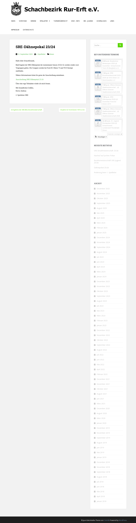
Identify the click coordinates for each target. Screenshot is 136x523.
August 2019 (102, 442)
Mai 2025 (100, 213)
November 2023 (103, 286)
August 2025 (102, 208)
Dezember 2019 (103, 428)
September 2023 (103, 296)
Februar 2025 (102, 227)
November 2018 (103, 467)
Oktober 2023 (102, 291)
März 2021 (101, 403)
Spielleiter (44, 21)
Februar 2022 (102, 374)
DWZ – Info (75, 21)
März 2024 (101, 271)
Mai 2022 (100, 364)
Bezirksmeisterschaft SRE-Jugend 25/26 (107, 161)
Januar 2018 (101, 501)
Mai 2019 (100, 452)
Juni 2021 (100, 398)
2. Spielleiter (41, 54)
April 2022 (101, 369)
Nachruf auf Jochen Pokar (104, 155)
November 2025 (103, 193)
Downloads (101, 21)
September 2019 (103, 438)
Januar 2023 (101, 325)
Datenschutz (28, 30)
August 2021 (102, 394)
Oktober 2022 (102, 340)
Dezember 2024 (103, 237)
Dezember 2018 (103, 462)
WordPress (123, 520)
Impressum (15, 30)
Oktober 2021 (102, 389)
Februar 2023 (102, 320)
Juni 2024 (100, 262)
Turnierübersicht (61, 21)
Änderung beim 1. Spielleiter (105, 172)
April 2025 (101, 218)
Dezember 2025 (103, 188)
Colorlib (107, 520)
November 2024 (103, 242)
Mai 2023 (100, 311)
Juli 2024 (100, 257)
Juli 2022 (100, 355)
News (13, 21)
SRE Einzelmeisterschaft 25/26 (106, 150)
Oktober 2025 (102, 198)
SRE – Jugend (88, 21)
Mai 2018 (100, 491)
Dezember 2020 (103, 408)
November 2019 (103, 433)
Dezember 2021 (103, 379)
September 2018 (103, 472)
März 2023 (101, 315)
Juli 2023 (100, 306)
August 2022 (102, 350)
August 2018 (102, 477)
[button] (100, 137)
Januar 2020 (101, 423)
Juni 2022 (100, 359)
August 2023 (102, 301)
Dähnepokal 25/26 (101, 167)
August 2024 (102, 252)
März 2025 (101, 223)
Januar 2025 (101, 232)
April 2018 (101, 496)
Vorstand (23, 21)
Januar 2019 (101, 457)
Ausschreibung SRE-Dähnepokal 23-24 (29, 79)
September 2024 (103, 247)
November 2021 (103, 384)
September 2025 (103, 203)
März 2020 (101, 418)
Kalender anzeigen (115, 134)
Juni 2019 (100, 447)
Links (112, 21)
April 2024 (101, 267)
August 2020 (102, 413)
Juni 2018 (100, 486)
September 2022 (103, 345)
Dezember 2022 (103, 330)
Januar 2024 (101, 276)
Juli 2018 (100, 482)
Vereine (33, 21)
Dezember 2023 (103, 281)
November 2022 (103, 335)
